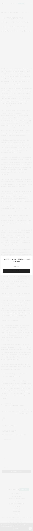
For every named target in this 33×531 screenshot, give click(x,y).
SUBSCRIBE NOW (16, 271)
